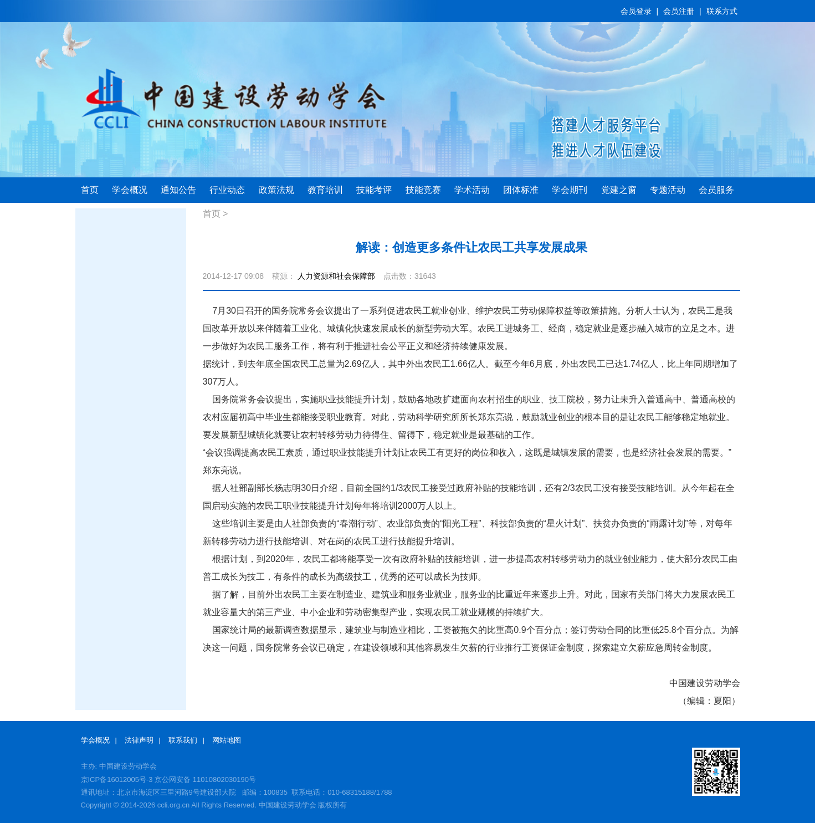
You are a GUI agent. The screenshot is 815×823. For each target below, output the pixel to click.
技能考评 (374, 190)
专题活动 (667, 190)
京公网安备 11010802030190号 (205, 779)
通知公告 (178, 190)
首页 (90, 190)
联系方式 (721, 11)
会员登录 (636, 11)
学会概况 (129, 190)
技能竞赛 (423, 190)
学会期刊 (569, 190)
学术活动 (472, 190)
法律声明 (139, 740)
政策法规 (276, 190)
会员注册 (678, 11)
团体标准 (521, 190)
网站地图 (226, 740)
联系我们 (182, 740)
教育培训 (325, 190)
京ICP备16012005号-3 (117, 779)
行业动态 (227, 190)
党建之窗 (619, 190)
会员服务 (716, 190)
